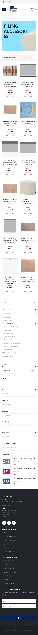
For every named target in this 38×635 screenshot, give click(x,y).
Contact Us (6, 532)
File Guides (7, 350)
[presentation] (15, 612)
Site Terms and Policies (10, 536)
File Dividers (5, 317)
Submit (19, 618)
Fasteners (10, 81)
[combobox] (19, 382)
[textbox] (19, 382)
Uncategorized (6, 356)
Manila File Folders (8, 561)
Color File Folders (8, 568)
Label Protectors (28, 198)
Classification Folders (9, 576)
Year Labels (6, 579)
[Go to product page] (10, 71)
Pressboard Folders (9, 583)
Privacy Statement (8, 551)
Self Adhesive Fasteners (11, 343)
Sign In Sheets (7, 564)
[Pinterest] (10, 2)
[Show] (32, 58)
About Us (6, 547)
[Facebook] (3, 2)
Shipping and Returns (9, 540)
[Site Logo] (12, 9)
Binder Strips (7, 333)
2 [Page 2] (27, 302)
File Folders (5, 314)
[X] (6, 2)
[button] (4, 9)
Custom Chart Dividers (10, 572)
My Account (6, 544)
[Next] (34, 302)
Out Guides (7, 340)
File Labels (5, 320)
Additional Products (7, 353)
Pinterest (14, 523)
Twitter (9, 523)
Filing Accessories (7, 323)
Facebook (4, 523)
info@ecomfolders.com (9, 510)
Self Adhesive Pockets (28, 81)
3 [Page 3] (30, 302)
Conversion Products (10, 327)
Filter (32, 370)
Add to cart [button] (10, 96)
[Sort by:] (10, 58)
